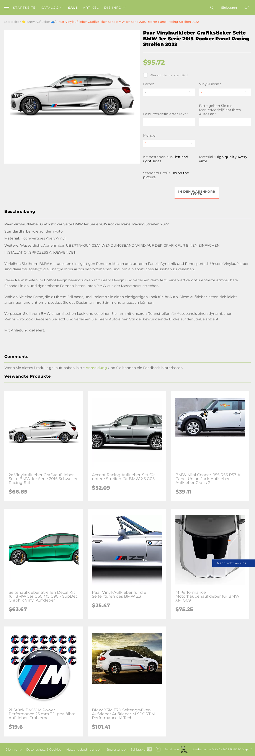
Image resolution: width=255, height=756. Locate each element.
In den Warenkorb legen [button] (196, 193)
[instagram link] (158, 749)
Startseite (24, 8)
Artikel (91, 8)
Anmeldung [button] (96, 368)
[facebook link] (149, 749)
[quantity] (169, 143)
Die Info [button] (115, 8)
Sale (73, 8)
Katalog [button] (52, 8)
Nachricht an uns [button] (231, 563)
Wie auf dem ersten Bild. (165, 75)
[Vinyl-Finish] (225, 92)
